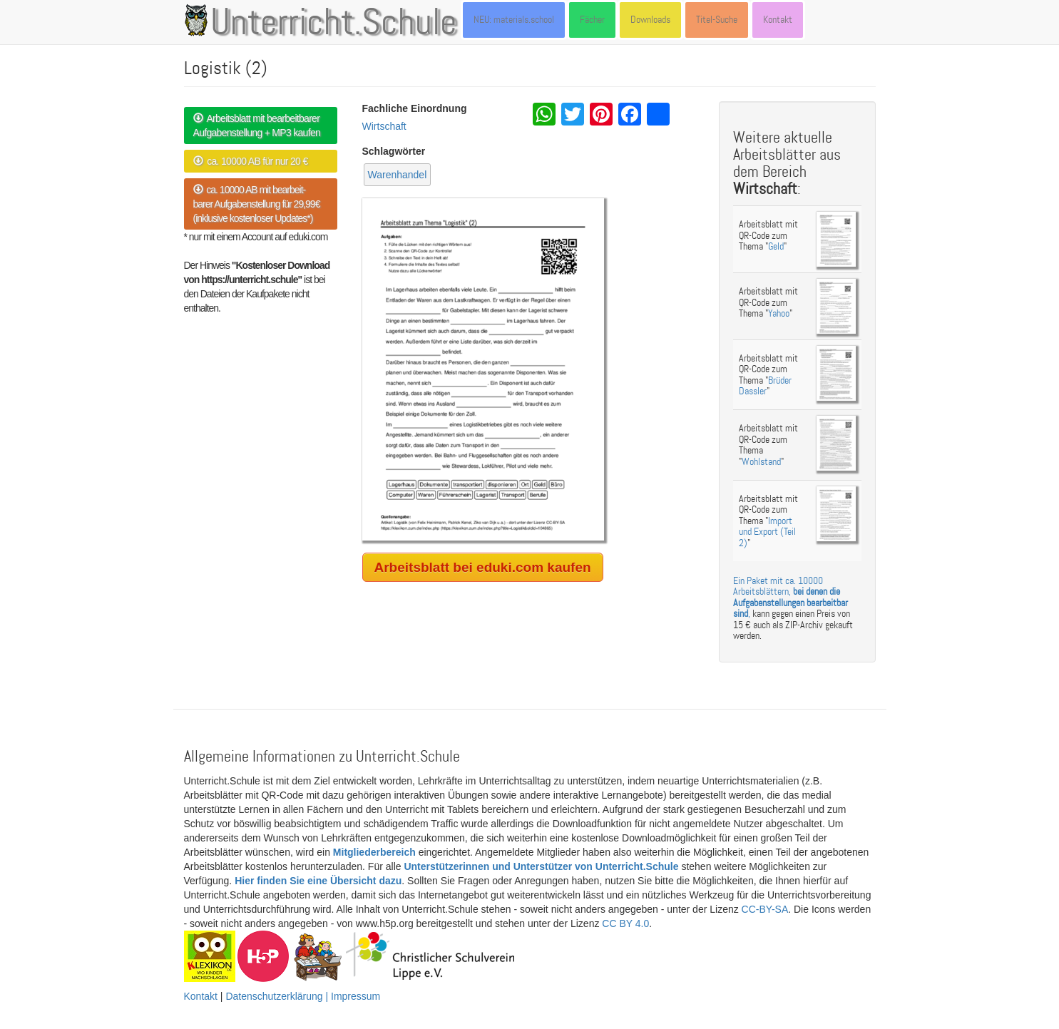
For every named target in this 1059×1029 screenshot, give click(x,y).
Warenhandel (397, 174)
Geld (776, 246)
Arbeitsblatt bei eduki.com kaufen (482, 567)
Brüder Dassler (765, 385)
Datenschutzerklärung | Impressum (302, 996)
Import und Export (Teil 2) (767, 532)
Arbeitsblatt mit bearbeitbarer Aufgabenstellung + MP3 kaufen (257, 125)
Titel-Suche (716, 20)
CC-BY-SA (765, 909)
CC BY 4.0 (625, 923)
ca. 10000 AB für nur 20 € (250, 161)
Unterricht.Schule (333, 23)
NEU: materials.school (514, 20)
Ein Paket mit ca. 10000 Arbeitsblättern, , (790, 597)
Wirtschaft (384, 126)
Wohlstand (761, 462)
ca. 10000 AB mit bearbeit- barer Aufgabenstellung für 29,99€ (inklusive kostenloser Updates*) (256, 204)
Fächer (592, 20)
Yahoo (778, 313)
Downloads (650, 20)
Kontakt (777, 20)
